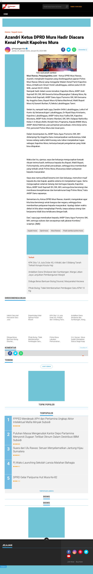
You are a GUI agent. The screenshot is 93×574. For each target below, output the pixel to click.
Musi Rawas (55, 231)
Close (3, 566)
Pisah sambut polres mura (73, 231)
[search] (56, 6)
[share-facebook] (63, 50)
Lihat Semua (46, 366)
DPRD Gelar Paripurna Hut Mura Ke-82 (35, 477)
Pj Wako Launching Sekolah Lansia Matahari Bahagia (44, 462)
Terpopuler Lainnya (46, 491)
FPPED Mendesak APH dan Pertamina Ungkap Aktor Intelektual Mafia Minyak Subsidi (43, 420)
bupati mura (17, 32)
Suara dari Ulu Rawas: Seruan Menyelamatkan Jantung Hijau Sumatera (48, 449)
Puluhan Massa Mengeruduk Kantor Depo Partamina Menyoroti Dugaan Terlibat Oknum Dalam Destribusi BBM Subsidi (46, 437)
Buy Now (79, 562)
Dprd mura (44, 231)
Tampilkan (83, 348)
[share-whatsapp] (74, 50)
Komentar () (83, 50)
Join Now (70, 562)
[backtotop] (46, 540)
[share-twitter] (68, 50)
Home (6, 14)
